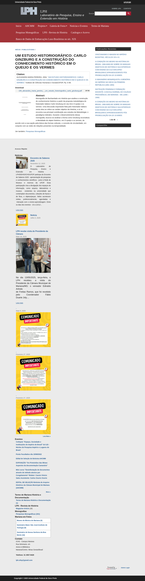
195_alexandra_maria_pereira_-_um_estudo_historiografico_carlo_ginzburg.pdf (50, 91)
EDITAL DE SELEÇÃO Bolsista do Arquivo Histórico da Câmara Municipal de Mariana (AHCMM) (33, 485)
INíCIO (18, 50)
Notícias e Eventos (79, 26)
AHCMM (29, 26)
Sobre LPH (116, 8)
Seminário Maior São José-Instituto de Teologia (32, 526)
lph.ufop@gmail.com (24, 560)
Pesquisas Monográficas (27, 32)
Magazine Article (22, 508)
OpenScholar (112, 568)
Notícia (33, 215)
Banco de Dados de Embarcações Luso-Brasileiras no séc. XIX (46, 39)
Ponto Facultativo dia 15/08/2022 (29, 454)
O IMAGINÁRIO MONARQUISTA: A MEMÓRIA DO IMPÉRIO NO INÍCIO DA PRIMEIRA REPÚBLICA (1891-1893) (112, 82)
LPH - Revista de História (54, 32)
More (47, 492)
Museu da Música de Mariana (29, 520)
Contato (127, 8)
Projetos (42, 26)
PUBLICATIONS (28, 50)
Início (18, 26)
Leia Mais (46, 436)
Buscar (92, 13)
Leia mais (19, 210)
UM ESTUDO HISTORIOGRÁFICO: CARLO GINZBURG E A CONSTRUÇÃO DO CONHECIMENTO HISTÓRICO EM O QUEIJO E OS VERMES (52, 80)
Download (19, 88)
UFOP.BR (127, 2)
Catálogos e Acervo (80, 32)
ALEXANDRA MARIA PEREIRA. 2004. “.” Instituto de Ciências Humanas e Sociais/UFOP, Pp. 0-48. (52, 80)
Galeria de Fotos (58, 26)
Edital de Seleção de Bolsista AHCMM (31, 459)
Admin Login (125, 568)
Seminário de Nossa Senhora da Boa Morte (31, 533)
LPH (43, 11)
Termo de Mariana (100, 26)
